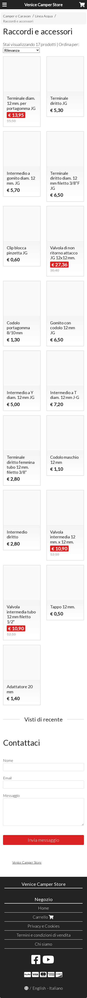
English (39, 988)
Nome (8, 760)
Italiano (56, 988)
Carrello (44, 917)
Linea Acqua (44, 16)
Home (43, 908)
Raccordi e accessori (18, 21)
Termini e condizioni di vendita (43, 935)
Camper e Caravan (17, 16)
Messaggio (11, 795)
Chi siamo (43, 944)
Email (7, 778)
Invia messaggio (43, 840)
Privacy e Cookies (44, 926)
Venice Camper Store (43, 4)
